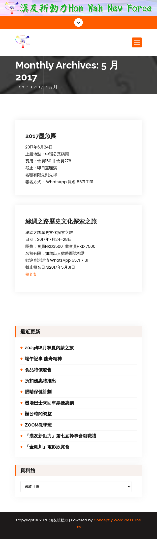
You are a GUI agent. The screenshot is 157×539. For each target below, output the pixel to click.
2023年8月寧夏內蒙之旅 (49, 347)
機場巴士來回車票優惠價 (49, 402)
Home (21, 86)
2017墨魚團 (41, 136)
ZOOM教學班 (38, 425)
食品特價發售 (38, 369)
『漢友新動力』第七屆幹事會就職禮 (60, 435)
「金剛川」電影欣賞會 (47, 446)
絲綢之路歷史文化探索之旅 (61, 221)
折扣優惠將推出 (40, 380)
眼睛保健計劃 (38, 391)
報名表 (30, 274)
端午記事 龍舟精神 (43, 358)
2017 (38, 86)
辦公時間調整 (38, 413)
